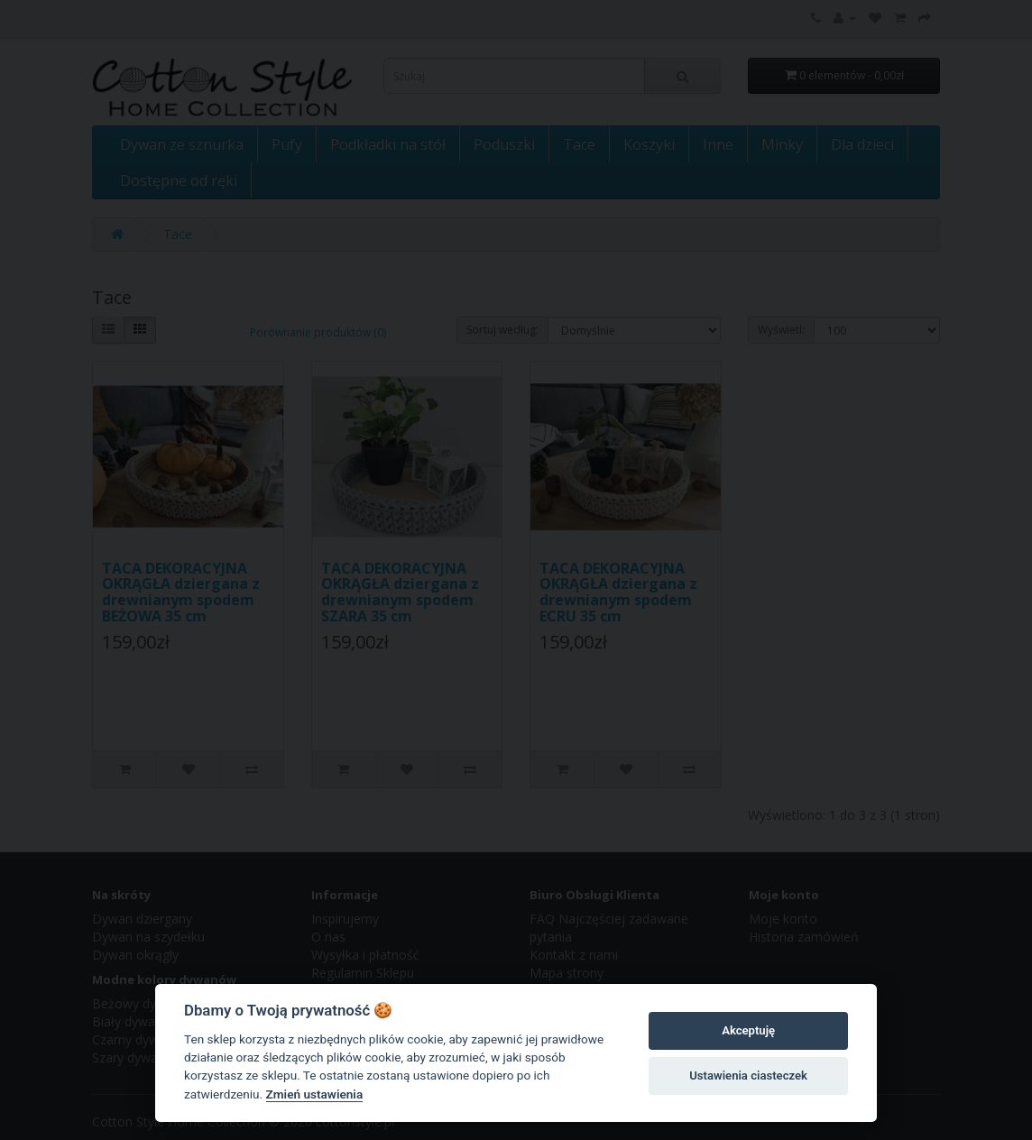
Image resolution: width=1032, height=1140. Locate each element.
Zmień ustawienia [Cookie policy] (315, 1094)
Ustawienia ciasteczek (748, 1075)
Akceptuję (748, 1030)
